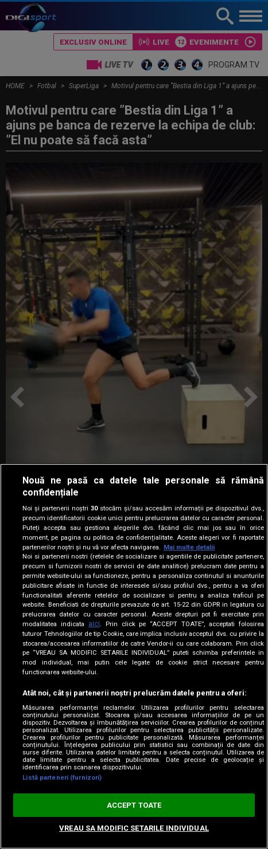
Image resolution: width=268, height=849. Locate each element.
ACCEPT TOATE (134, 805)
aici (94, 624)
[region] (134, 656)
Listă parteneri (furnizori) (62, 777)
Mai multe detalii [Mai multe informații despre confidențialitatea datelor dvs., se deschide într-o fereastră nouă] (189, 547)
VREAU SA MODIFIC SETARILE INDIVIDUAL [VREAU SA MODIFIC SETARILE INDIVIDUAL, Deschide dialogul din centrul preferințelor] (134, 828)
